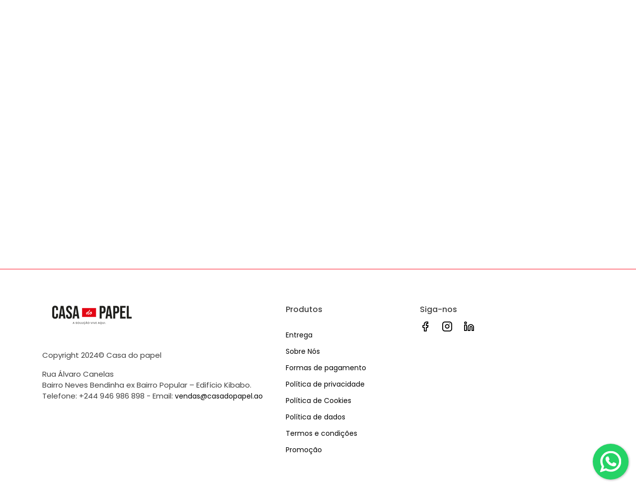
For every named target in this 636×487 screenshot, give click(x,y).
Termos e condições (321, 433)
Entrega (299, 335)
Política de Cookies (318, 401)
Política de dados (315, 417)
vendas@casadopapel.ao (219, 396)
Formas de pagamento (326, 368)
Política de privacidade (325, 384)
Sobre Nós (303, 351)
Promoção (304, 450)
